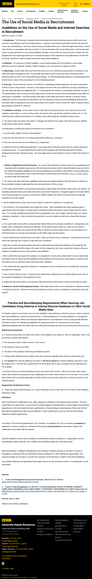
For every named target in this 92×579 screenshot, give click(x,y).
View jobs (75, 4)
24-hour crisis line (79, 523)
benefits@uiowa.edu (10, 541)
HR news (40, 532)
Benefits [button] (5, 11)
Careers (10, 18)
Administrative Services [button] (63, 11)
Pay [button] (12, 11)
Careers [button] (20, 11)
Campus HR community (45, 529)
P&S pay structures (62, 532)
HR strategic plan (43, 520)
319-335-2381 (14, 544)
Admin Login (9, 568)
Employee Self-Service (64, 4)
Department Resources (32, 18)
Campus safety (78, 526)
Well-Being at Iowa (80, 520)
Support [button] (51, 11)
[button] (85, 3)
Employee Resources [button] (75, 11)
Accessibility (33, 577)
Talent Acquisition (19, 18)
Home (3, 18)
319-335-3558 (21, 549)
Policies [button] (85, 11)
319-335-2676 (15, 538)
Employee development (63, 540)
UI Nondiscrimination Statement (19, 577)
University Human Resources (27, 4)
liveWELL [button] (42, 11)
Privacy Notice (5, 577)
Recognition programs (44, 534)
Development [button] (31, 11)
